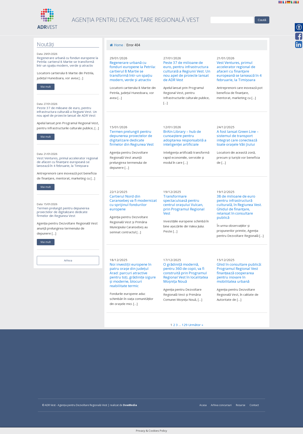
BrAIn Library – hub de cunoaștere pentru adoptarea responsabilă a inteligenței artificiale (184, 138)
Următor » (195, 325)
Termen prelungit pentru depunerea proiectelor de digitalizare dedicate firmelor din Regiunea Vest (63, 212)
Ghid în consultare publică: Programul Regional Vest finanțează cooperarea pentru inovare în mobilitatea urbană (239, 273)
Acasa (203, 405)
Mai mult (46, 86)
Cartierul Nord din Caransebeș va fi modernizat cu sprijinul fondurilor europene (133, 202)
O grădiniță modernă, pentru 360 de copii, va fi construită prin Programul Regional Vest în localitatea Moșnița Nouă (185, 273)
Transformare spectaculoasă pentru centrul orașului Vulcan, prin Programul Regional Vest (184, 205)
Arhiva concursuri (221, 405)
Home (116, 45)
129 (184, 325)
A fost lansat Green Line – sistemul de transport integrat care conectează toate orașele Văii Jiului (238, 138)
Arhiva (68, 260)
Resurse (240, 405)
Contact (254, 405)
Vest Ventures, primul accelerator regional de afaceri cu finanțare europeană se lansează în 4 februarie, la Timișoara (67, 162)
